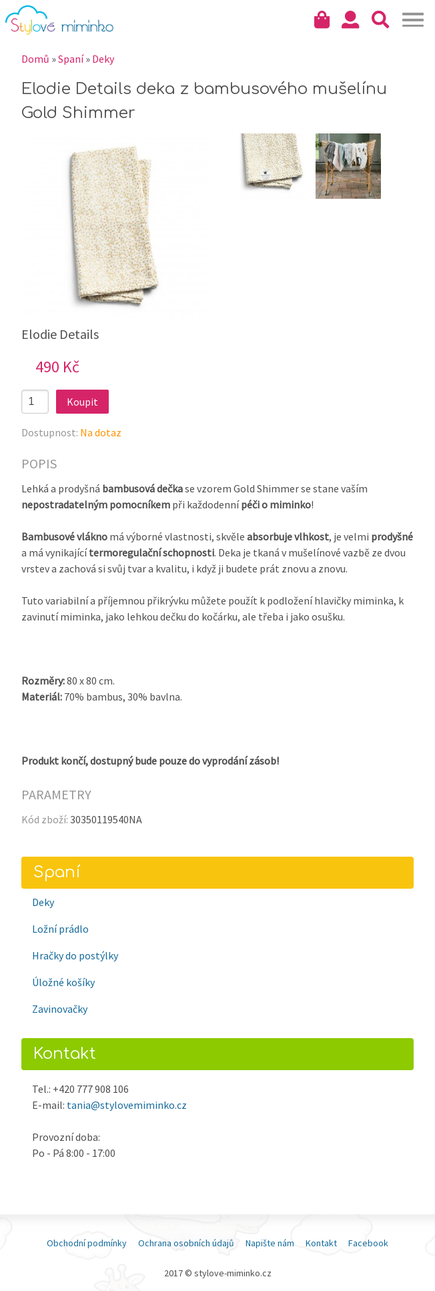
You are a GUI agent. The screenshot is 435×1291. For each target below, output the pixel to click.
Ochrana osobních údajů (186, 1243)
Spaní (70, 58)
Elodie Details (60, 334)
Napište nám (270, 1243)
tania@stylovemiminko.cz (127, 1105)
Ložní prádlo (60, 928)
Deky (103, 58)
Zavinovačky (59, 1008)
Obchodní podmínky (87, 1243)
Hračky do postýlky (75, 955)
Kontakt (321, 1243)
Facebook (368, 1243)
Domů (35, 58)
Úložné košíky (63, 982)
